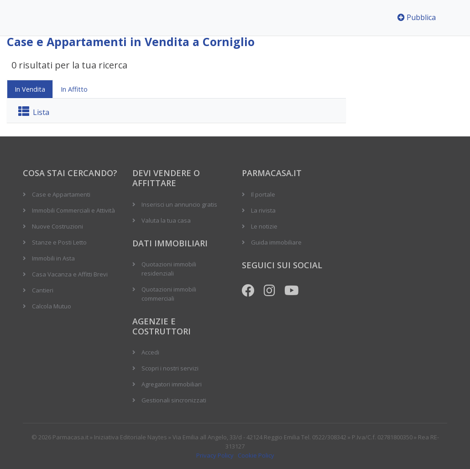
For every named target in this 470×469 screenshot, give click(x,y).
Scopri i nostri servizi (169, 368)
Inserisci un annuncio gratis (179, 204)
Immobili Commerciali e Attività (73, 210)
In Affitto (74, 89)
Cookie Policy (256, 455)
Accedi (150, 352)
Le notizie (264, 226)
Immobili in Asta (53, 258)
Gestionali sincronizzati (173, 400)
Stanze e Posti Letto (59, 242)
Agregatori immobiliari (171, 384)
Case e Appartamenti (61, 194)
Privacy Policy (215, 455)
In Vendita (30, 89)
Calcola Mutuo (51, 306)
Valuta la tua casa (166, 220)
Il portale (263, 194)
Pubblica (416, 17)
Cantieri (42, 290)
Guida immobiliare (276, 242)
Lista (33, 112)
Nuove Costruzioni (57, 226)
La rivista (263, 210)
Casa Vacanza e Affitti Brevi (70, 274)
